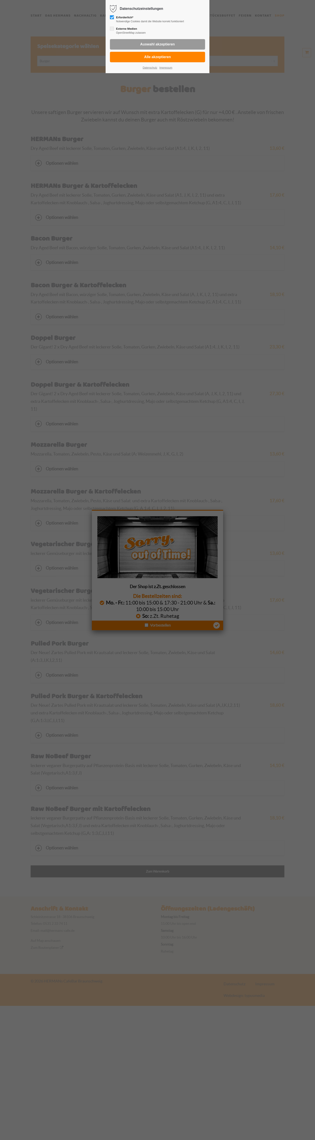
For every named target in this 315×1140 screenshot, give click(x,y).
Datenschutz (150, 67)
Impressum (165, 67)
